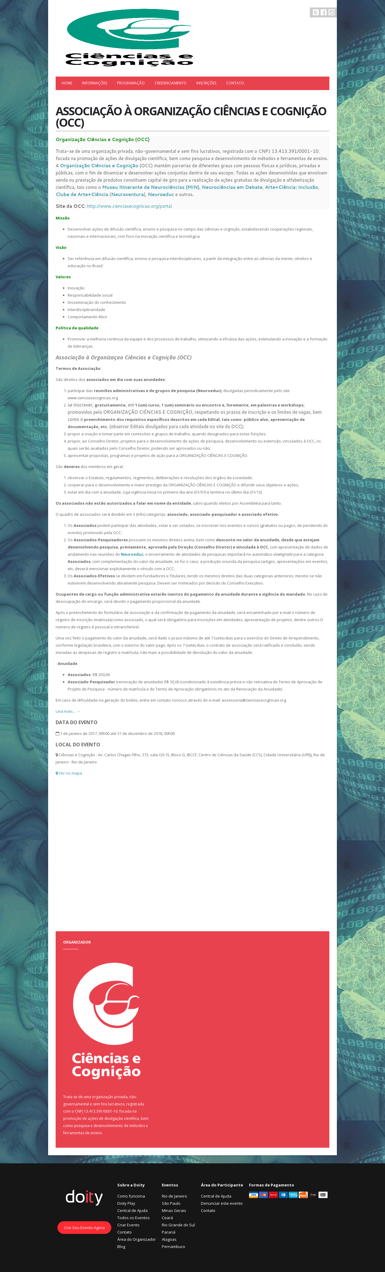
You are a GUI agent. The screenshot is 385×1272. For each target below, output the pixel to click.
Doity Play (126, 1203)
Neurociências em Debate (232, 187)
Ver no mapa (69, 773)
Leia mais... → (68, 711)
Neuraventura (127, 194)
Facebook (323, 12)
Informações (94, 83)
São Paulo (171, 1203)
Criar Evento (128, 1225)
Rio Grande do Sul (178, 1225)
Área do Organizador (136, 1239)
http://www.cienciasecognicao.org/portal (129, 206)
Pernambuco (173, 1246)
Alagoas (169, 1239)
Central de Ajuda (132, 1210)
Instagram (331, 12)
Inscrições (206, 83)
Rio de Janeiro (174, 1196)
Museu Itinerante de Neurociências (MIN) (150, 187)
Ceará (167, 1217)
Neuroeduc (161, 194)
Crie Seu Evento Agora (84, 1227)
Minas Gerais (174, 1210)
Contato (235, 83)
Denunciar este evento (222, 1203)
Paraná (168, 1232)
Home (67, 83)
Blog (121, 1246)
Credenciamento (170, 83)
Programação (131, 83)
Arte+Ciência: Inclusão (291, 187)
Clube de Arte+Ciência (82, 194)
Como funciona (131, 1196)
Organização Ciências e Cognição (99, 165)
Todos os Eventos (133, 1217)
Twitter (316, 12)
